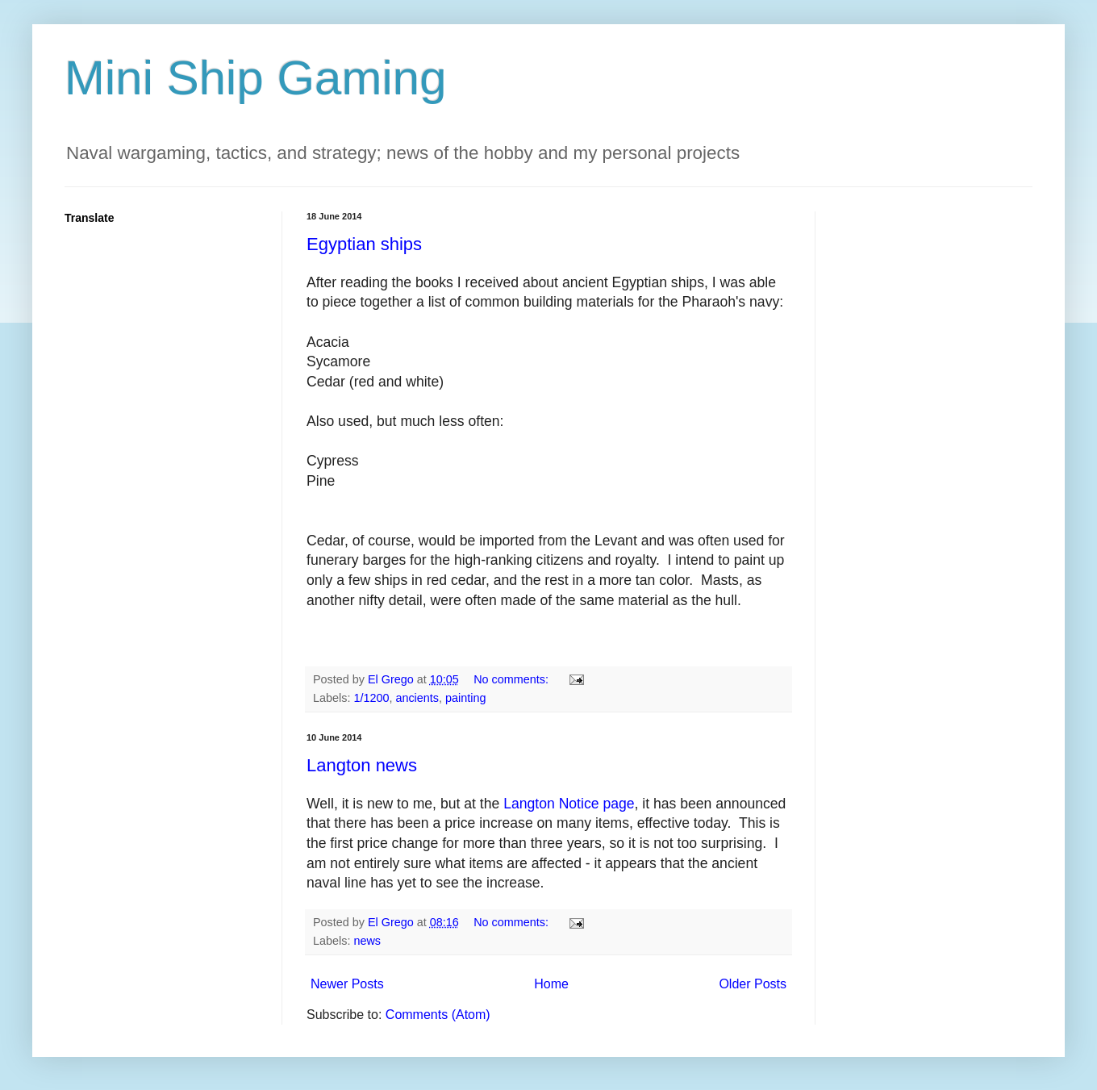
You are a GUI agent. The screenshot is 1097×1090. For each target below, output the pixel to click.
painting (465, 697)
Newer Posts (347, 984)
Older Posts (752, 984)
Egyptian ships (364, 244)
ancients (417, 697)
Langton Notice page (568, 804)
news (367, 940)
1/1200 (371, 697)
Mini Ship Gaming (256, 78)
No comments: (512, 679)
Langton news (362, 765)
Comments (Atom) (438, 1014)
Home (551, 984)
